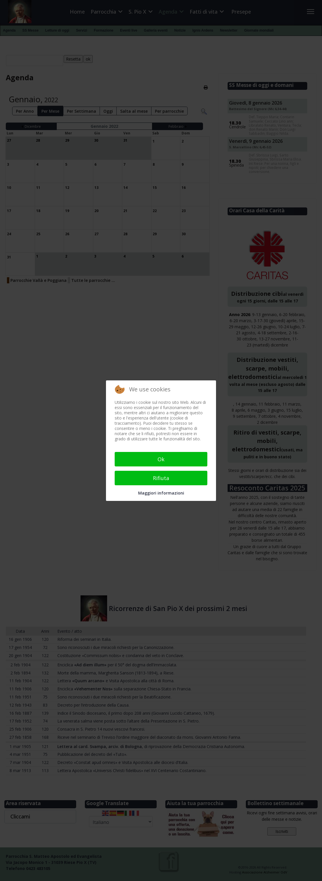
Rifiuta (161, 478)
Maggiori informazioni (161, 493)
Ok (161, 459)
